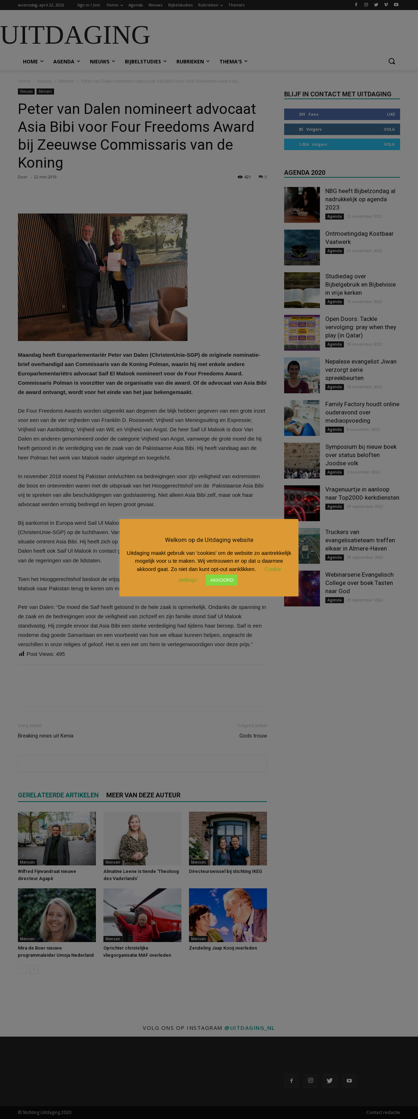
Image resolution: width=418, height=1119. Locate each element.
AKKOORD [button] (221, 580)
